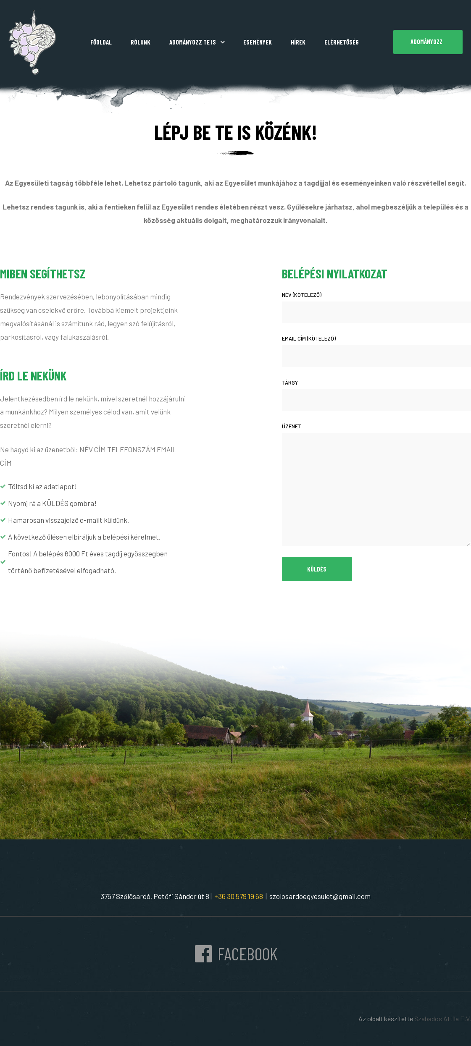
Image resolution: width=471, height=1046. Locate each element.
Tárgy (376, 395)
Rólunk (140, 42)
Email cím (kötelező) (376, 351)
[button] (428, 42)
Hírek (298, 42)
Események (257, 42)
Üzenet (376, 484)
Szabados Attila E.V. (442, 1018)
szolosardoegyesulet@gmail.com (320, 896)
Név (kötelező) (376, 307)
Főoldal (101, 42)
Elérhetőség (341, 42)
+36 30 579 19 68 (237, 896)
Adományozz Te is (196, 42)
